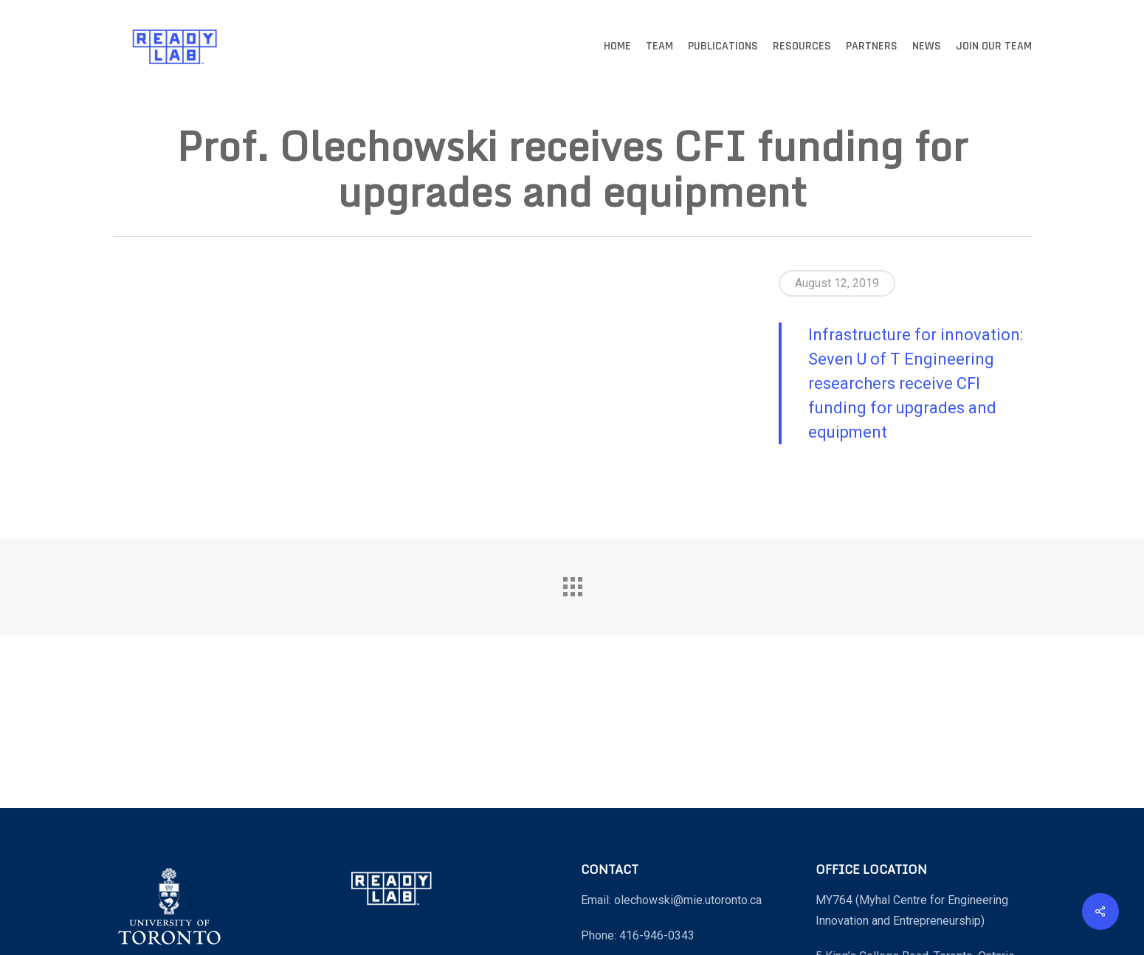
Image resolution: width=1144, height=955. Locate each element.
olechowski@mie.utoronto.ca (688, 900)
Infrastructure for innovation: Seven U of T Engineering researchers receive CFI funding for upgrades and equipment (915, 383)
